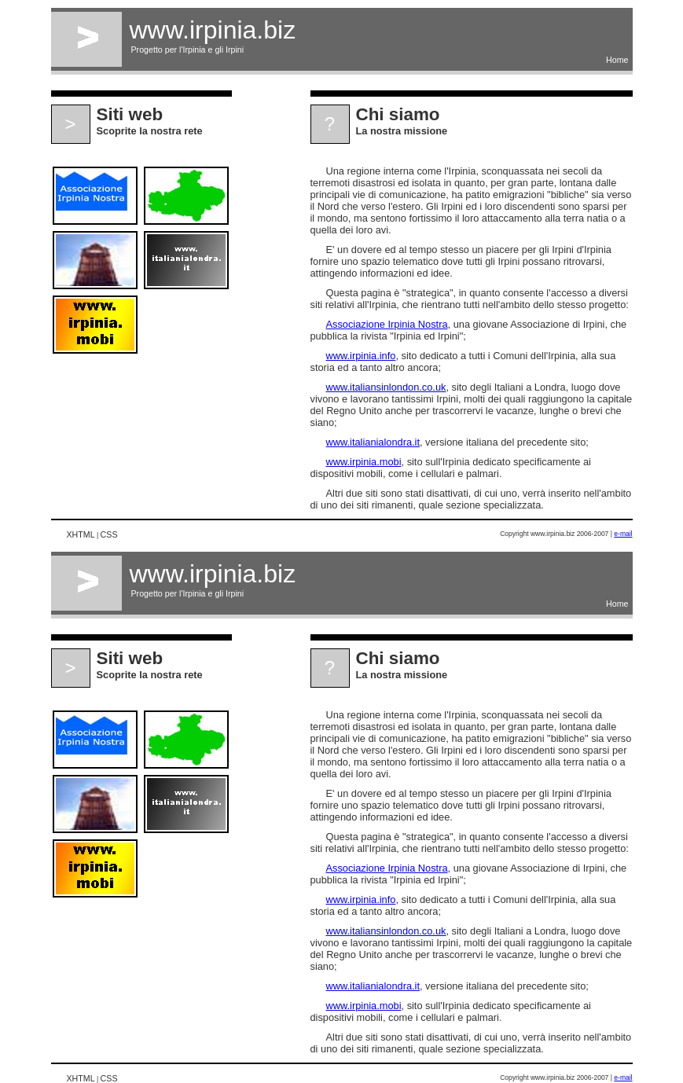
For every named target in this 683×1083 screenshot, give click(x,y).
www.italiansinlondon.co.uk (386, 387)
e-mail (623, 534)
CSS (109, 534)
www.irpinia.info (361, 356)
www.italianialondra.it (373, 442)
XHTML (81, 534)
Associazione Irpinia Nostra (387, 324)
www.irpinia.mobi (364, 462)
